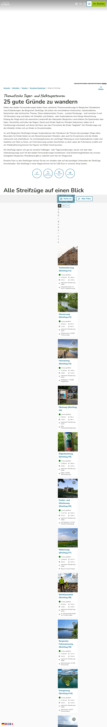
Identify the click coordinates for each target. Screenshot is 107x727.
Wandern (25, 88)
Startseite (7, 88)
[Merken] (100, 88)
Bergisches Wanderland (37, 88)
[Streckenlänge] (61, 198)
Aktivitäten (15, 88)
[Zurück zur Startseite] (5, 3)
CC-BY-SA (104, 83)
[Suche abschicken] (46, 198)
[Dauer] (79, 198)
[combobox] (46, 198)
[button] (37, 173)
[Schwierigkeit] (95, 198)
